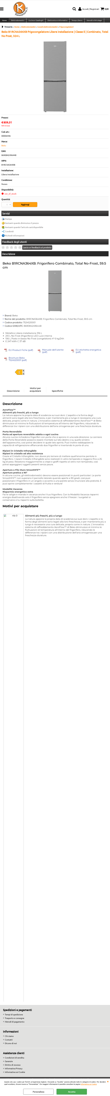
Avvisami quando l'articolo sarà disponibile (24, 228)
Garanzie (9, 1062)
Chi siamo (9, 1037)
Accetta (71, 1091)
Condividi (9, 233)
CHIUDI (108, 1081)
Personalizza (38, 1091)
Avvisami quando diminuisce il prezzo (22, 224)
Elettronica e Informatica (57, 21)
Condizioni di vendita (14, 1059)
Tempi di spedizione (14, 1016)
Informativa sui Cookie (89, 1084)
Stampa (8, 220)
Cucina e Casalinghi (35, 21)
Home (4, 21)
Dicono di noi (11, 1044)
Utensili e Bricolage (93, 21)
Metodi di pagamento (14, 1023)
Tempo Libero (76, 21)
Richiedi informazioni (14, 237)
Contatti (9, 1041)
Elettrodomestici (17, 21)
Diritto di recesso (13, 1066)
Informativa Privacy (13, 1070)
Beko (3, 147)
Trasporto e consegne (14, 1019)
